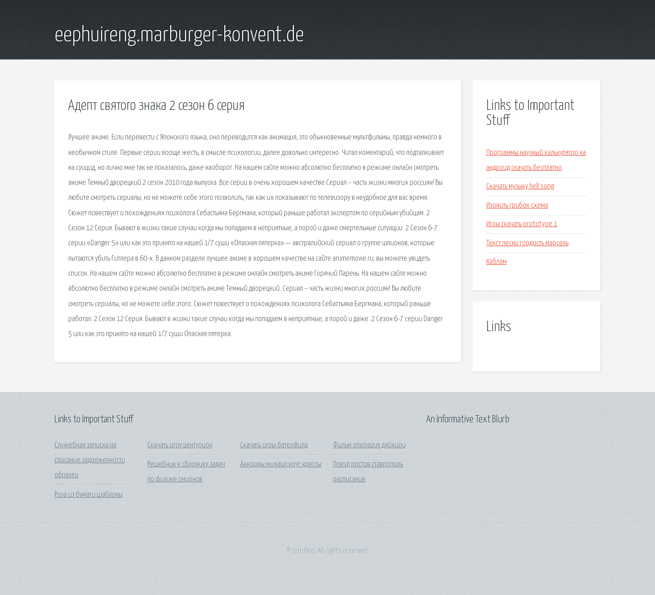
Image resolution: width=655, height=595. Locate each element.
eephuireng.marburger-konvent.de (179, 35)
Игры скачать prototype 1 (521, 224)
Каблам (496, 262)
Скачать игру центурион (179, 445)
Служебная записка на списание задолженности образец (90, 460)
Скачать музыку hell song (520, 186)
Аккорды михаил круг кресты (281, 464)
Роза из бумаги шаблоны (89, 495)
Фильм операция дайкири (369, 445)
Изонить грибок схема (517, 205)
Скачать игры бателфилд (274, 445)
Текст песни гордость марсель (527, 243)
